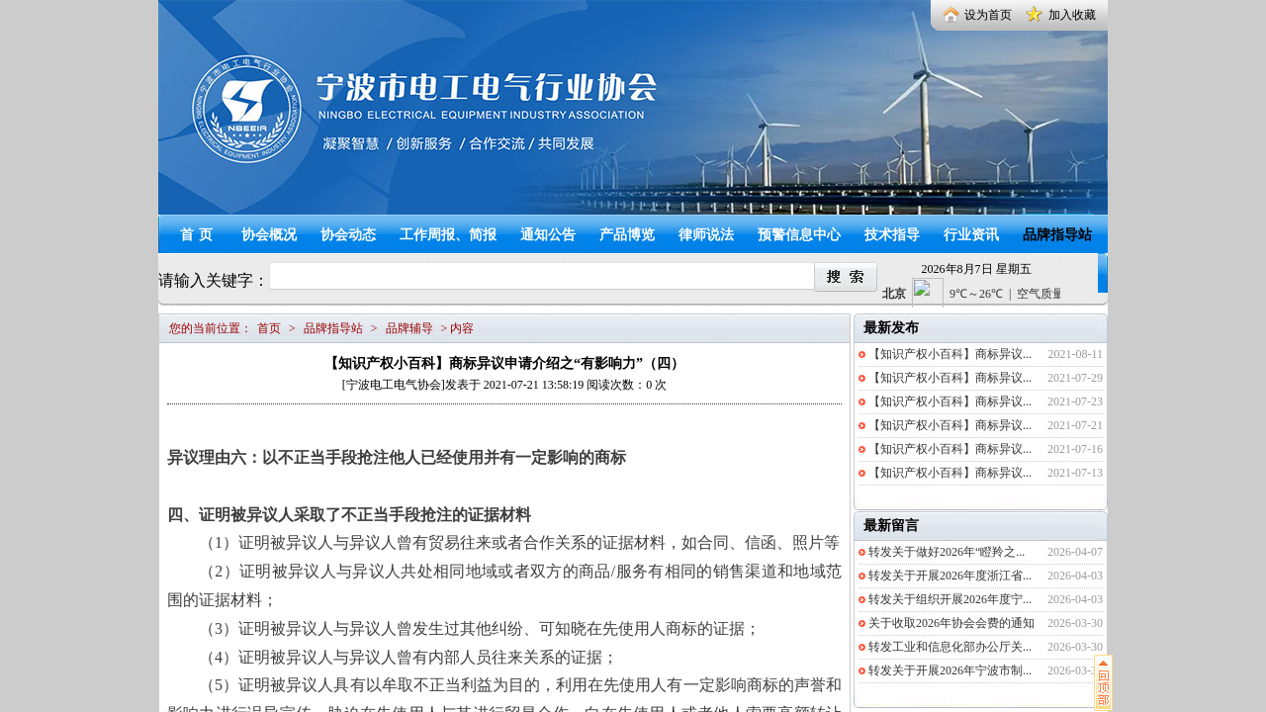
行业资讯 (971, 234)
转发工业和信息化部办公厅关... (950, 647)
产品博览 (627, 234)
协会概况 (269, 234)
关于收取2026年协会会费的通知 (951, 623)
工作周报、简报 (448, 234)
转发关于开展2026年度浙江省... (950, 575)
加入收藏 (1072, 15)
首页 (199, 234)
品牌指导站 (1057, 234)
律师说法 (706, 234)
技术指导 (892, 234)
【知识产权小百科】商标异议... (950, 354)
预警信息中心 (799, 234)
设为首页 (988, 15)
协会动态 (348, 234)
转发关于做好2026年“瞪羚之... (946, 552)
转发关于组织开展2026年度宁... (950, 599)
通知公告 (548, 234)
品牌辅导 (409, 328)
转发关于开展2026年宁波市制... (950, 670)
